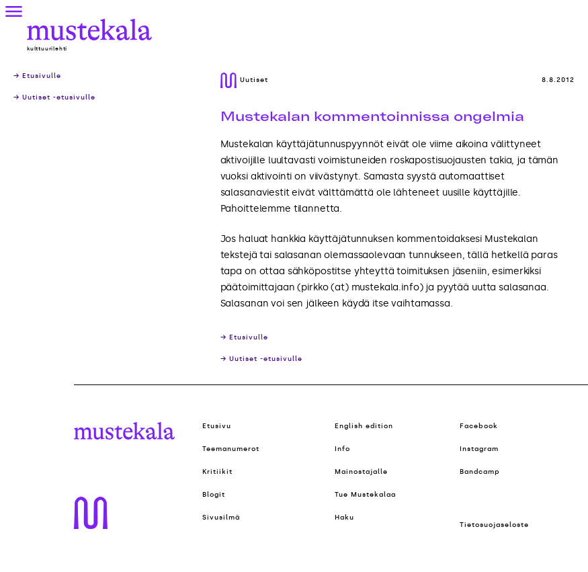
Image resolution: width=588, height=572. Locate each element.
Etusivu (216, 426)
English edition (364, 426)
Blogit (213, 495)
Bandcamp (480, 472)
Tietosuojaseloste (494, 525)
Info (342, 449)
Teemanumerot (230, 449)
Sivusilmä (221, 518)
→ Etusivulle (37, 76)
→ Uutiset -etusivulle (54, 97)
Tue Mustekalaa (365, 495)
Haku (344, 518)
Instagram (479, 449)
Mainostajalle (361, 472)
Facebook (479, 426)
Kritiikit (217, 472)
